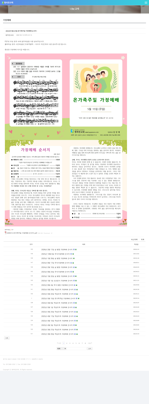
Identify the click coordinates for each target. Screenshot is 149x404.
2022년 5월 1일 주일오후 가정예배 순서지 (43, 337)
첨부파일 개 (17, 260)
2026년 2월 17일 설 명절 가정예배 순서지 (43, 279)
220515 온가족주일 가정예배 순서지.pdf (37, 263)
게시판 (51, 35)
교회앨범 (13, 35)
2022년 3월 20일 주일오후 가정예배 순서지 (44, 364)
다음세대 (92, 4)
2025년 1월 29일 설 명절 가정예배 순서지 (43, 288)
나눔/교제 (109, 4)
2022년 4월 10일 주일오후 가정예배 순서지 (44, 351)
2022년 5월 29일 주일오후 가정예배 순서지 (44, 319)
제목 (73, 274)
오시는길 (30, 390)
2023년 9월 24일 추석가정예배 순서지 (42, 302)
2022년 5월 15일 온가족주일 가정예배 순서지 (45, 328)
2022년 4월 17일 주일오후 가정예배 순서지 (44, 346)
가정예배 (26, 35)
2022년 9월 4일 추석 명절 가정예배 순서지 (44, 315)
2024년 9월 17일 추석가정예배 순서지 (42, 293)
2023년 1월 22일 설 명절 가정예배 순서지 (43, 306)
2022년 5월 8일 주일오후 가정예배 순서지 (43, 333)
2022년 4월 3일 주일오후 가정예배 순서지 (43, 355)
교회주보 (21, 390)
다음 (89, 373)
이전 (59, 373)
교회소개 (43, 4)
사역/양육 (76, 4)
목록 (135, 269)
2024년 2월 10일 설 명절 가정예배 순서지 (43, 297)
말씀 (60, 4)
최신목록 (127, 269)
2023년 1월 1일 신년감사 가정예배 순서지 (43, 310)
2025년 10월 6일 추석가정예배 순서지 (42, 284)
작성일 (129, 274)
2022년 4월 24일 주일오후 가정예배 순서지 (44, 342)
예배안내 (11, 390)
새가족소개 (39, 35)
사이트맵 (40, 390)
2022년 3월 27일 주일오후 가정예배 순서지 (44, 359)
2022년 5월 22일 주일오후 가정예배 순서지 (44, 324)
